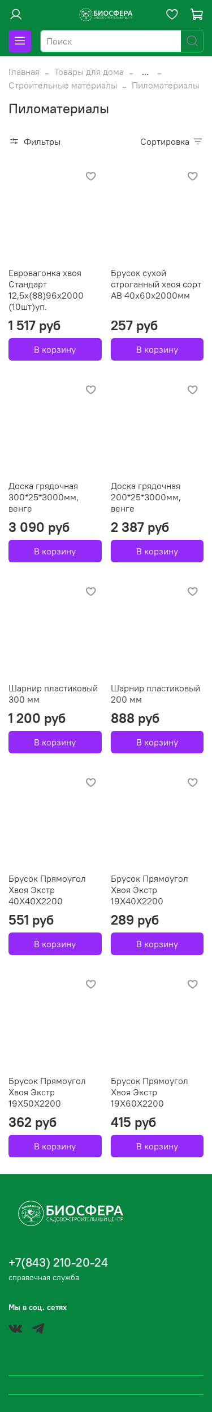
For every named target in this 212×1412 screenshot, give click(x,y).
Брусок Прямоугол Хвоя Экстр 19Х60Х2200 (149, 1092)
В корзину (55, 349)
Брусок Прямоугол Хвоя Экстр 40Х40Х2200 (47, 890)
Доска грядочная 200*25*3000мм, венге (146, 497)
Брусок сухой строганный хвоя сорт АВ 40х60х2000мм (156, 284)
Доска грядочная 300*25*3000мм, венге (43, 497)
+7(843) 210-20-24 (58, 1262)
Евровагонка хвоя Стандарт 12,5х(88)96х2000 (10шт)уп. (46, 289)
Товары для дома (89, 71)
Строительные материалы (62, 85)
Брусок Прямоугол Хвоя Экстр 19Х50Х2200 (47, 1092)
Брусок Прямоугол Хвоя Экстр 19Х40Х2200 (149, 890)
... (145, 71)
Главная (24, 71)
